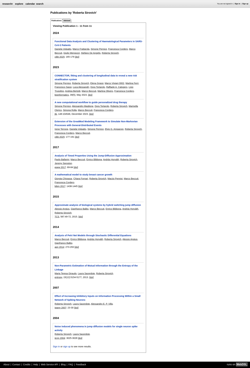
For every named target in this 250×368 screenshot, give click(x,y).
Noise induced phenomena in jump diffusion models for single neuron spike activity (96, 328)
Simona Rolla (70, 110)
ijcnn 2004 (60, 338)
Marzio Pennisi (114, 178)
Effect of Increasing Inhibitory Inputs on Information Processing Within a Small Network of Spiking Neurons (97, 298)
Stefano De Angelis (90, 53)
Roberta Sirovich (110, 53)
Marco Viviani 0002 (114, 83)
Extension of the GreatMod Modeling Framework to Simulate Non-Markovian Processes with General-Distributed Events (96, 123)
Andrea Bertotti (72, 91)
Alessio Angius (62, 209)
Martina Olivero (105, 91)
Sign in (237, 4)
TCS (57, 216)
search (39, 4)
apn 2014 (59, 247)
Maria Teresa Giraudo (66, 273)
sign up (66, 346)
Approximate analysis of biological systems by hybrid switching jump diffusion (98, 205)
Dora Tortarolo (97, 87)
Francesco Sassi (63, 87)
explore (19, 4)
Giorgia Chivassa (63, 178)
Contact (16, 364)
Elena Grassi (96, 83)
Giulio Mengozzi (71, 53)
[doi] (77, 57)
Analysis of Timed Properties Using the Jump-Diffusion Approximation (93, 155)
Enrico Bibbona (94, 159)
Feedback (81, 364)
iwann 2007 (60, 307)
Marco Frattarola (81, 49)
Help (35, 364)
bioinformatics (62, 95)
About (7, 364)
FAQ (70, 364)
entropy (58, 277)
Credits (26, 364)
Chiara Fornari (80, 178)
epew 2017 (60, 167)
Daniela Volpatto (63, 49)
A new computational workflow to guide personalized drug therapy (91, 102)
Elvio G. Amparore (114, 129)
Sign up (245, 4)
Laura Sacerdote (86, 273)
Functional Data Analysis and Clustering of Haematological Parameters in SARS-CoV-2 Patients (98, 43)
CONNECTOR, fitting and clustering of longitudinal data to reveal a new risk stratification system (96, 77)
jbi (56, 114)
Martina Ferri (132, 83)
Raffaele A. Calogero (116, 87)
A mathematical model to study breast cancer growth (83, 174)
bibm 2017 (60, 186)
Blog (63, 364)
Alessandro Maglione (82, 106)
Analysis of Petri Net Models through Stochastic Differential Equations (93, 235)
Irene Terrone (61, 129)
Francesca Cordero (118, 49)
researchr (7, 4)
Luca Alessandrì (81, 87)
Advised (66, 20)
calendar (30, 4)
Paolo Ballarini (62, 159)
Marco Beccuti (89, 91)
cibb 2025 (59, 57)
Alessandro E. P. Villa (102, 304)
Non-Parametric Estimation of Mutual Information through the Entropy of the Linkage (96, 267)
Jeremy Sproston (63, 163)
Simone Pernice (99, 49)
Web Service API (49, 364)
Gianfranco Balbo (79, 209)
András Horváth (111, 159)
